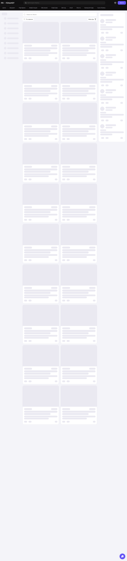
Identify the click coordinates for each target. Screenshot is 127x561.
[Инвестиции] (33, 7)
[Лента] (78, 7)
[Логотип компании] (7, 3)
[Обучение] (44, 7)
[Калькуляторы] (89, 7)
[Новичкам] (54, 7)
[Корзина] (115, 3)
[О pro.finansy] (101, 7)
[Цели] (4, 7)
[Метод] (63, 7)
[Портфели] (22, 7)
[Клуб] (71, 7)
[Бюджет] (12, 7)
